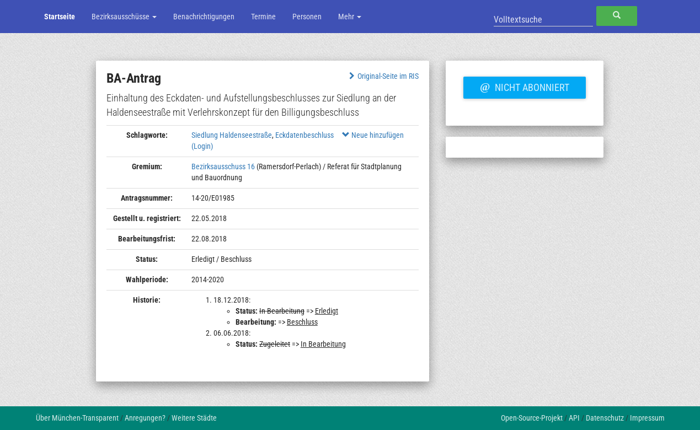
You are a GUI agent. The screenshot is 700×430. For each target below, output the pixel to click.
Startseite (59, 16)
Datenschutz (605, 417)
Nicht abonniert (524, 86)
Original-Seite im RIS (382, 76)
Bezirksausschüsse (124, 16)
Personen (307, 16)
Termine (263, 16)
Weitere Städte (194, 417)
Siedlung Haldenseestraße (231, 135)
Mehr (349, 16)
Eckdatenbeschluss (304, 135)
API (574, 417)
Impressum (647, 417)
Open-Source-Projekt (532, 417)
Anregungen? (145, 417)
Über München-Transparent (77, 417)
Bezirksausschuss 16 (223, 166)
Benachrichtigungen (203, 16)
